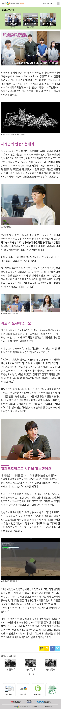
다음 (32, 674)
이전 (28, 674)
